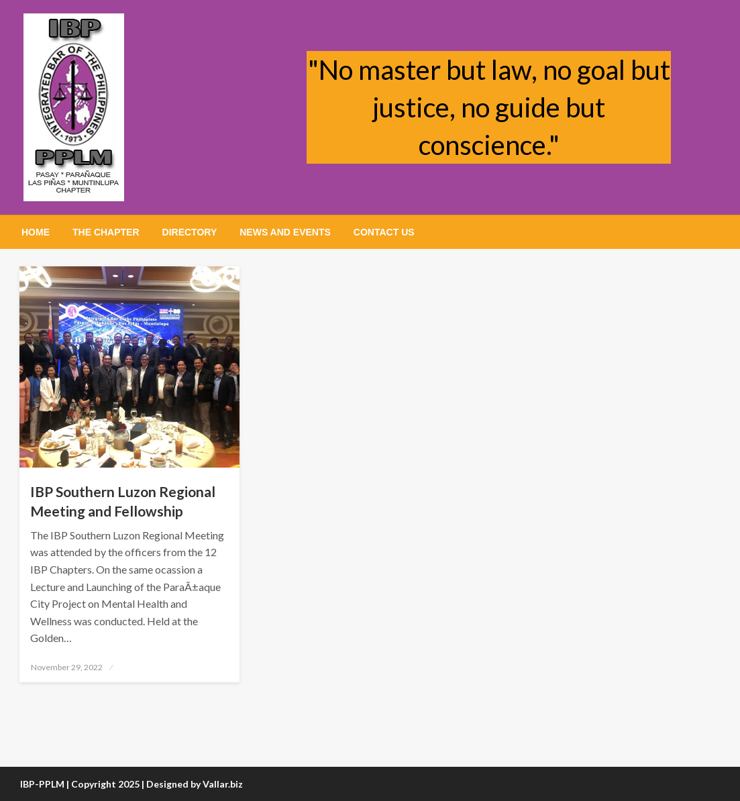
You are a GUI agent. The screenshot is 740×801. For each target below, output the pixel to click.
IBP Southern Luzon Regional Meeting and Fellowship (122, 501)
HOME (35, 232)
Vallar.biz (223, 784)
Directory (189, 232)
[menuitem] (35, 232)
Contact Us (384, 232)
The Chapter (106, 232)
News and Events (285, 232)
